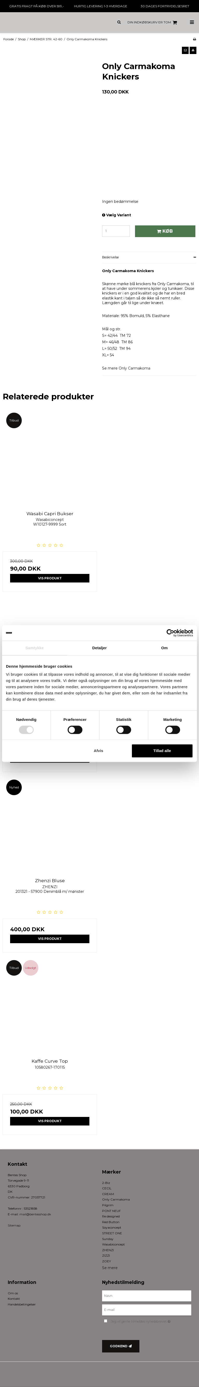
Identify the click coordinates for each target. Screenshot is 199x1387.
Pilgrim (107, 1205)
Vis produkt (50, 578)
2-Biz (106, 1183)
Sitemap (14, 1225)
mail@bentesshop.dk (35, 1214)
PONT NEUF (111, 1211)
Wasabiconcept (113, 1244)
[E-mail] (146, 1309)
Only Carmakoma (134, 368)
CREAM (108, 1194)
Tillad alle (162, 751)
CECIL (106, 1188)
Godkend (118, 1346)
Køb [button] (164, 231)
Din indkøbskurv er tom (153, 22)
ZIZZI (106, 1255)
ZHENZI (108, 1250)
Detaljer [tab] (99, 648)
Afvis (98, 751)
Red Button (110, 1222)
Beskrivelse (110, 257)
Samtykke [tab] (34, 648)
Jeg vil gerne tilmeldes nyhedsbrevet (151, 1321)
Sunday (107, 1239)
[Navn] (146, 1296)
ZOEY (106, 1261)
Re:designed (111, 1216)
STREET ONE (112, 1233)
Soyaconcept (111, 1227)
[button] (185, 50)
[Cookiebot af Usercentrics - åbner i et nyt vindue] (170, 633)
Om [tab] (164, 648)
